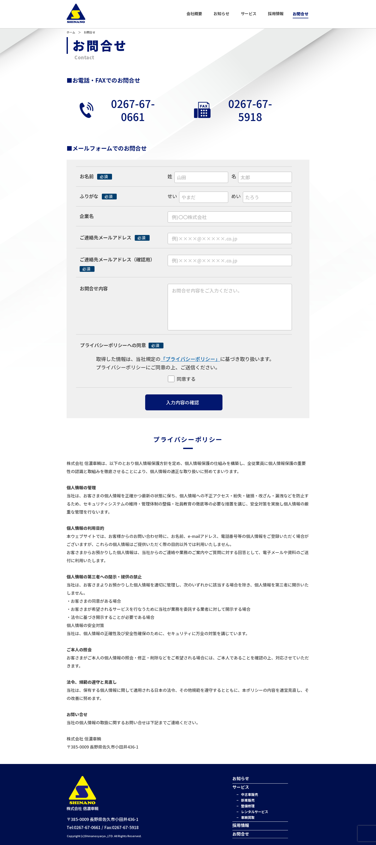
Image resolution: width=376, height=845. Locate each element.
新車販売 (248, 800)
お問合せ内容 (94, 288)
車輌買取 (248, 817)
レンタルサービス (254, 811)
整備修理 (248, 805)
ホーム (71, 32)
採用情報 (276, 13)
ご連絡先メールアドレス (115, 237)
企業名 (87, 215)
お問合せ (300, 13)
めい (236, 196)
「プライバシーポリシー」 (190, 358)
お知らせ (221, 13)
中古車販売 (249, 794)
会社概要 (194, 13)
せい (172, 196)
